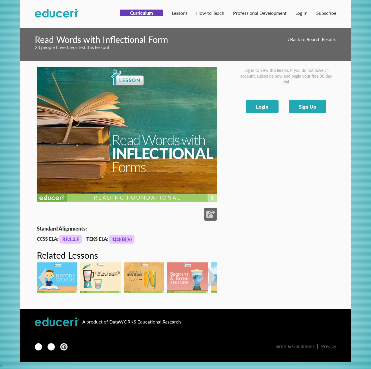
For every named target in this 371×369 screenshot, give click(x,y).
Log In (301, 13)
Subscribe (326, 13)
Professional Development (260, 13)
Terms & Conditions (294, 346)
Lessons (180, 13)
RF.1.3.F (70, 239)
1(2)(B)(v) (122, 239)
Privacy (328, 346)
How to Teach (210, 13)
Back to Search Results (312, 39)
